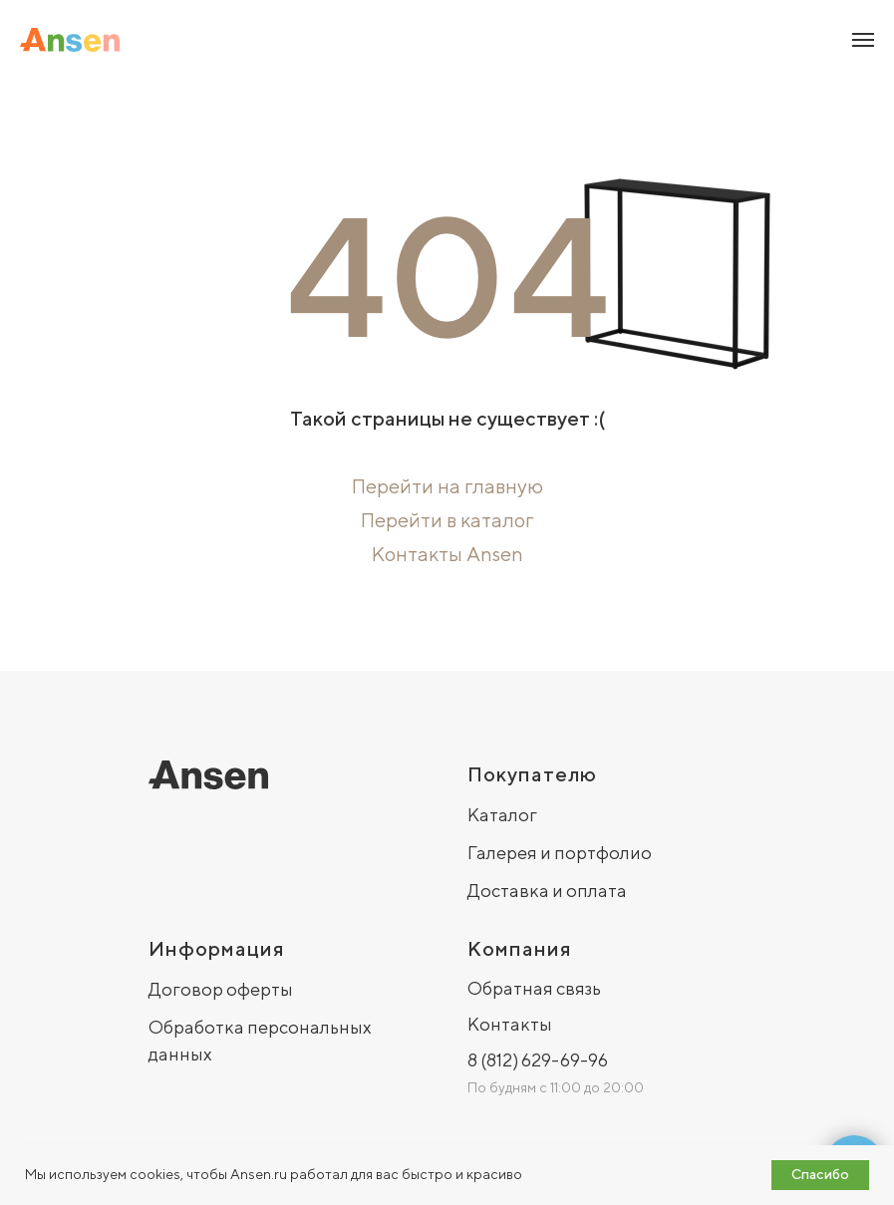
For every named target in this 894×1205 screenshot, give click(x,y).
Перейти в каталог (447, 519)
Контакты (509, 1024)
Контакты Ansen (447, 553)
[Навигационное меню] (863, 40)
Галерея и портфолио (559, 852)
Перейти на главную (447, 485)
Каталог (502, 814)
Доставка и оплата (547, 890)
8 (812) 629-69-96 (537, 1060)
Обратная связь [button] (534, 988)
